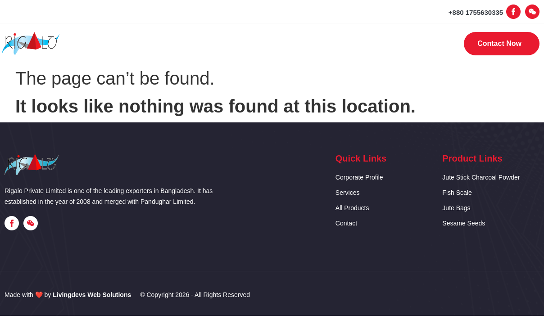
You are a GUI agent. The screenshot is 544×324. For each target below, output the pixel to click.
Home (149, 44)
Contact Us (386, 44)
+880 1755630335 (476, 12)
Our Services (265, 44)
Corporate (201, 44)
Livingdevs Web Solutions (92, 294)
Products (327, 44)
